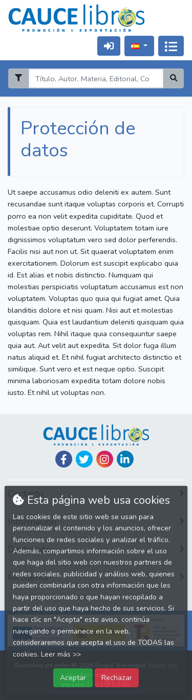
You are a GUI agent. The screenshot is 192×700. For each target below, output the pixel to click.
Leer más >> (61, 654)
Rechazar (116, 677)
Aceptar (73, 677)
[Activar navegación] (171, 46)
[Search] (96, 78)
